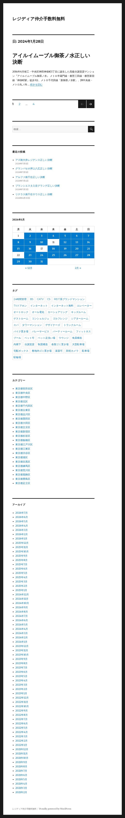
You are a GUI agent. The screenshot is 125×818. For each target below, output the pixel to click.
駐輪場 (17, 357)
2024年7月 (21, 615)
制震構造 (43, 344)
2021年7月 (21, 770)
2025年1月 (21, 590)
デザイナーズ (52, 325)
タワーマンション (32, 325)
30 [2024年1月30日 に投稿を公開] (30, 261)
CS (48, 299)
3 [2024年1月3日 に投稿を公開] (41, 235)
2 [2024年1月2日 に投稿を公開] (30, 235)
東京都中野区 (22, 397)
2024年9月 (21, 607)
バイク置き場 (21, 331)
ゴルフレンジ (60, 318)
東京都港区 (21, 457)
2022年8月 (21, 714)
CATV (40, 299)
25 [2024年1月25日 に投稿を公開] (53, 255)
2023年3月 (21, 684)
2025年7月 (21, 564)
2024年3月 (21, 633)
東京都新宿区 (22, 431)
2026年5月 (21, 521)
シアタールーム (79, 318)
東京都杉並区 (22, 435)
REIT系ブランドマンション (69, 299)
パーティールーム (62, 331)
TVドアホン (20, 305)
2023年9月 (21, 658)
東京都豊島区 (22, 478)
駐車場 (85, 350)
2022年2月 (21, 740)
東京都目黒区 (22, 461)
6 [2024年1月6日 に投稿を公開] (77, 235)
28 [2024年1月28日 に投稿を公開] (88, 255)
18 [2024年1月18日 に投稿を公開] (53, 248)
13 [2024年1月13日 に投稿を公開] (77, 242)
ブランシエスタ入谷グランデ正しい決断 (37, 185)
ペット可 (29, 337)
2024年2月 (21, 637)
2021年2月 (21, 792)
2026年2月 (21, 534)
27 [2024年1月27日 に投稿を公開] (76, 255)
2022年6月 (21, 723)
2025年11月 (21, 547)
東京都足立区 (22, 483)
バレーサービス (40, 331)
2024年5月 (21, 624)
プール (17, 337)
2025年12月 (22, 542)
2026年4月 (21, 525)
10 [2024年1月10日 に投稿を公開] (41, 242)
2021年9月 (21, 762)
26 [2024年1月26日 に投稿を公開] (65, 255)
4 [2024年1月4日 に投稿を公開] (53, 235)
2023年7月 (21, 667)
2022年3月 (21, 736)
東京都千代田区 (24, 405)
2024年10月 (22, 603)
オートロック (21, 312)
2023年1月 (21, 693)
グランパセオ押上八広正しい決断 (33, 168)
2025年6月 (21, 568)
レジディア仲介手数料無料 (38, 18)
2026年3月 (21, 529)
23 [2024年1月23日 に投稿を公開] (30, 255)
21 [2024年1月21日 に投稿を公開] (88, 248)
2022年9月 (21, 710)
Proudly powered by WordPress (55, 809)
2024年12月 (22, 594)
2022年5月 (21, 727)
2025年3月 (21, 581)
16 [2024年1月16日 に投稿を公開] (30, 248)
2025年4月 (21, 577)
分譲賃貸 (29, 344)
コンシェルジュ (40, 318)
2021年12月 (21, 749)
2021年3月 (21, 787)
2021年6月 (21, 775)
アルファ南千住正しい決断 (30, 177)
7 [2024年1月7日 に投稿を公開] (88, 235)
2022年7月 (21, 719)
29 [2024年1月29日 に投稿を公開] (18, 261)
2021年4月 (21, 783)
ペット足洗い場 (46, 337)
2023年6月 (21, 671)
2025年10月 (22, 551)
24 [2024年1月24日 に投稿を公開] (41, 255)
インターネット (39, 305)
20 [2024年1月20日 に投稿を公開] (76, 248)
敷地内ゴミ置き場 (42, 350)
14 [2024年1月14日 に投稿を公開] (88, 242)
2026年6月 (21, 517)
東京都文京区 (22, 427)
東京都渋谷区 (22, 453)
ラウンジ (64, 337)
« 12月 (28, 267)
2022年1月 (21, 744)
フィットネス (83, 331)
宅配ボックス (21, 350)
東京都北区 (21, 401)
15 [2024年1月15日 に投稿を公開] (18, 248)
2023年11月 (21, 650)
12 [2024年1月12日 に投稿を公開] (65, 242)
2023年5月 (21, 676)
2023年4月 (21, 680)
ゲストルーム (21, 318)
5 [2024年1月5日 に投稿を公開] (65, 235)
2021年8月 (21, 766)
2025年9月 (21, 555)
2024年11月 (21, 598)
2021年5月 (21, 779)
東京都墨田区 (22, 418)
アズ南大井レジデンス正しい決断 (33, 159)
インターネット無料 (62, 305)
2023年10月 (22, 654)
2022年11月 (21, 701)
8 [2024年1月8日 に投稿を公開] (18, 242)
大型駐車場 (78, 344)
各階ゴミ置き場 (60, 344)
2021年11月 (21, 753)
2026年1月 (21, 538)
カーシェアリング (58, 312)
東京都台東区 (22, 410)
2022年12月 (22, 697)
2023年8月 (21, 663)
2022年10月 (22, 706)
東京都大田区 (22, 422)
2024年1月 (21, 641)
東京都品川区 (22, 414)
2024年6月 (21, 620)
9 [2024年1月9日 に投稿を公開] (30, 242)
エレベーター (84, 305)
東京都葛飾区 (22, 474)
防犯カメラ (72, 350)
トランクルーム (72, 325)
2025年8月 (21, 560)
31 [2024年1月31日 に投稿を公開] (41, 261)
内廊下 (17, 344)
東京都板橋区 (22, 440)
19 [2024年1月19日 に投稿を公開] (65, 248)
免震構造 (77, 337)
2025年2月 (21, 585)
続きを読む (36, 84)
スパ (16, 325)
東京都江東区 (22, 448)
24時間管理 (20, 299)
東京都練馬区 (22, 465)
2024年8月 (21, 611)
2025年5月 (21, 572)
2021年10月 (21, 757)
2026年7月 (21, 512)
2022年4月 (21, 732)
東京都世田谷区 (24, 388)
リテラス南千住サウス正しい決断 (33, 194)
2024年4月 (21, 628)
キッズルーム (78, 312)
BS (31, 299)
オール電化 (38, 312)
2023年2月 (21, 689)
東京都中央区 (22, 392)
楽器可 (59, 350)
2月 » (78, 267)
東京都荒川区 (22, 470)
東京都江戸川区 (24, 444)
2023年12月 (22, 646)
